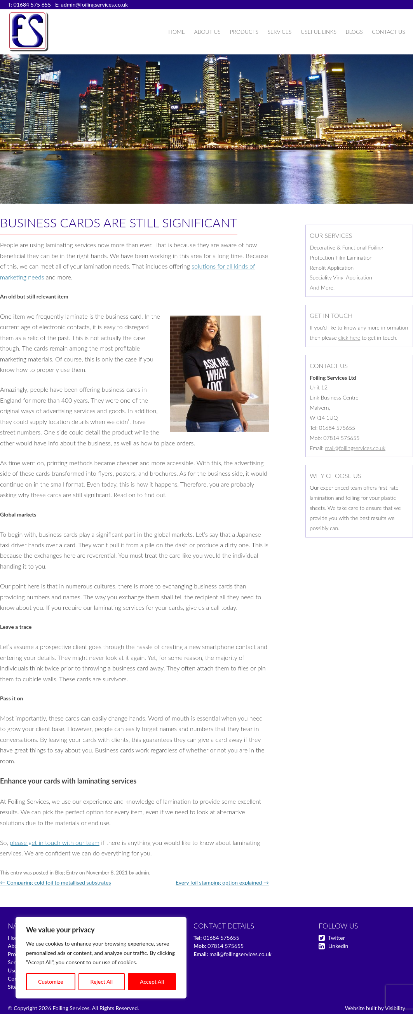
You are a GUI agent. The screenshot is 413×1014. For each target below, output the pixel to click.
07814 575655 (225, 945)
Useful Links (318, 31)
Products (244, 31)
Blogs (354, 31)
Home (176, 31)
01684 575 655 (32, 4)
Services (279, 31)
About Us (207, 31)
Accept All (152, 981)
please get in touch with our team (54, 842)
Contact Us (388, 31)
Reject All (102, 981)
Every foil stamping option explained (222, 882)
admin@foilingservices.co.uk (94, 4)
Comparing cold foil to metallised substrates (55, 882)
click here (349, 337)
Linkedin (338, 945)
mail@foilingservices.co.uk (355, 448)
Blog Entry (66, 872)
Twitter (336, 937)
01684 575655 (221, 937)
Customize (50, 981)
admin (142, 872)
